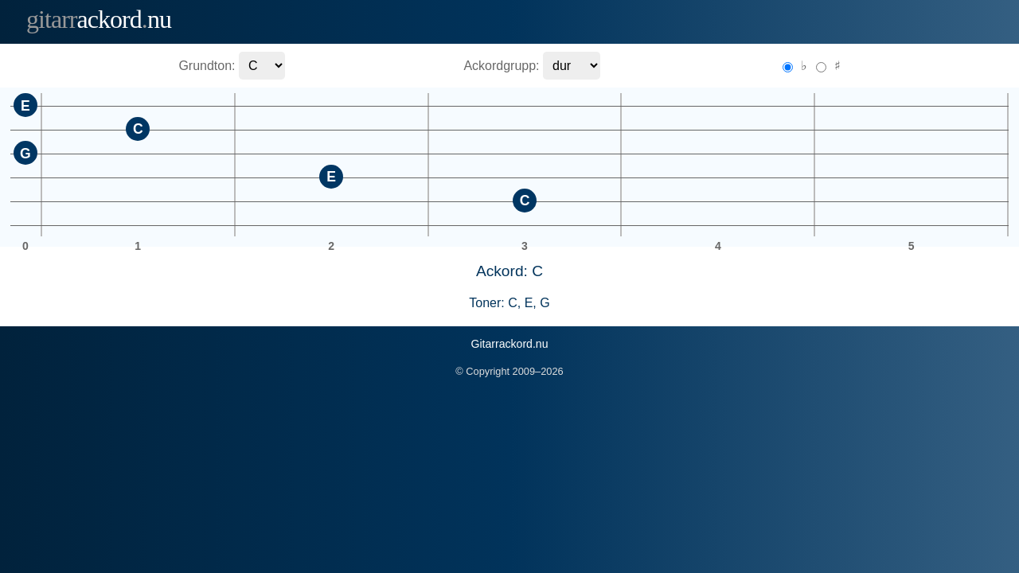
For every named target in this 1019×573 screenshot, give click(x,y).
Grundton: (206, 65)
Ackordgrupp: (501, 65)
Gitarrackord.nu (509, 343)
